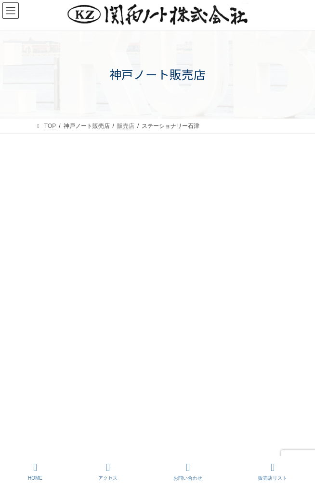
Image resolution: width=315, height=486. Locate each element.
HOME (35, 471)
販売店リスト (272, 471)
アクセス (108, 471)
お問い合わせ (187, 471)
